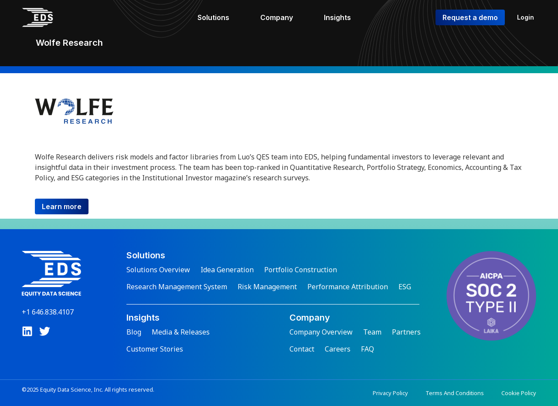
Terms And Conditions (454, 393)
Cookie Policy (518, 393)
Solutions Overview (158, 269)
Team (372, 332)
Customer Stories (154, 349)
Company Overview (321, 332)
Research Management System (176, 286)
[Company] (281, 17)
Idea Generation (227, 269)
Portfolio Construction (300, 269)
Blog (133, 332)
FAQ (367, 349)
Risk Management (267, 286)
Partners (406, 332)
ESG (404, 286)
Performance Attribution (347, 286)
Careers (337, 349)
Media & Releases (181, 332)
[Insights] (342, 17)
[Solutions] (218, 17)
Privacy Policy (390, 393)
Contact (301, 349)
